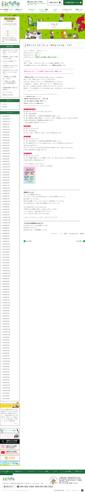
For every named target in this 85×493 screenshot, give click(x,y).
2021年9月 (6, 172)
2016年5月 (6, 289)
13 (5, 30)
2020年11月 (6, 190)
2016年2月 (6, 297)
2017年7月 (6, 254)
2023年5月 (6, 148)
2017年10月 (6, 249)
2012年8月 (6, 396)
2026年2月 (6, 116)
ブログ (61, 233)
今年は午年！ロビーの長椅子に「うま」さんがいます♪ (10, 52)
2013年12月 (6, 358)
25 (15, 33)
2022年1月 (6, 161)
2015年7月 (6, 313)
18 (15, 30)
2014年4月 (6, 348)
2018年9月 (6, 225)
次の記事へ (79, 241)
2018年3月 (6, 238)
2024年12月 (6, 129)
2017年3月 (6, 262)
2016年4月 (6, 292)
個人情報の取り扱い (59, 490)
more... (16, 423)
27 (5, 35)
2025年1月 (6, 127)
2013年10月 (6, 361)
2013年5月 (6, 374)
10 (13, 28)
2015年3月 (6, 321)
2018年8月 (6, 228)
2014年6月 (6, 345)
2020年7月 (6, 196)
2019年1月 (6, 214)
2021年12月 (6, 164)
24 (13, 33)
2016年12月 (6, 270)
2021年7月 (6, 177)
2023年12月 (6, 140)
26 (3, 35)
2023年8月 (6, 143)
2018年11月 (6, 220)
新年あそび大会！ (8, 94)
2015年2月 (6, 324)
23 (11, 33)
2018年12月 (6, 217)
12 (3, 30)
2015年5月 (6, 318)
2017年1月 (6, 268)
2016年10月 (6, 276)
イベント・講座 (43, 471)
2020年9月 (6, 193)
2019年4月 (6, 212)
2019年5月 (6, 209)
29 (9, 35)
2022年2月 (6, 159)
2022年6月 (6, 156)
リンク (68, 490)
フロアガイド (31, 471)
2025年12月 (6, 119)
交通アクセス (79, 471)
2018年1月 (6, 241)
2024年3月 (6, 135)
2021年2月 (6, 182)
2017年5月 (6, 257)
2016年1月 (6, 300)
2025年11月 (6, 121)
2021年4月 (6, 180)
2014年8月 (6, 340)
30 (11, 35)
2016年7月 (6, 284)
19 (3, 33)
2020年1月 (6, 198)
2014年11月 (6, 332)
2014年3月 (6, 350)
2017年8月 (6, 252)
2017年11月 (6, 246)
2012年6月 (6, 398)
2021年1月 (6, 185)
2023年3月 (6, 151)
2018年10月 (6, 222)
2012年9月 (6, 393)
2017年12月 (6, 244)
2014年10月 (6, 334)
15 (9, 30)
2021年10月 (6, 169)
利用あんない (19, 471)
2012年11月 (6, 388)
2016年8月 (6, 281)
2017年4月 (6, 260)
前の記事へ (29, 241)
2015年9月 (6, 308)
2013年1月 (6, 382)
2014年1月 (6, 356)
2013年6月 (6, 372)
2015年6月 (6, 316)
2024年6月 (6, 132)
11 (15, 28)
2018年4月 (6, 236)
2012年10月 (6, 390)
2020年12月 (6, 188)
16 (11, 30)
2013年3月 (6, 377)
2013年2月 (6, 380)
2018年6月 (6, 233)
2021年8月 (6, 175)
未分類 (5, 107)
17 (13, 30)
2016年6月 (6, 286)
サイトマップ (75, 490)
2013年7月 (6, 369)
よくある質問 (67, 471)
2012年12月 (6, 385)
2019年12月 (6, 201)
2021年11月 (6, 167)
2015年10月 (6, 305)
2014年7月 (6, 342)
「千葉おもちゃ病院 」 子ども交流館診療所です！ (10, 83)
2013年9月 (6, 364)
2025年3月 (6, 124)
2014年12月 (6, 329)
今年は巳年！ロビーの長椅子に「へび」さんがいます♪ (10, 72)
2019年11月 (6, 204)
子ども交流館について (6, 472)
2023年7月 (6, 145)
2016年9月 (6, 278)
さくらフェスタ (7, 92)
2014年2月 (6, 353)
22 (9, 33)
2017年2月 (6, 265)
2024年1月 (6, 137)
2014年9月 (6, 337)
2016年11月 (6, 273)
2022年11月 (6, 153)
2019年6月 (6, 206)
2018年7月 (6, 230)
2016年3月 (6, 294)
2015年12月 (6, 302)
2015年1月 (6, 326)
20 (5, 33)
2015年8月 (6, 310)
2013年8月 (6, 366)
